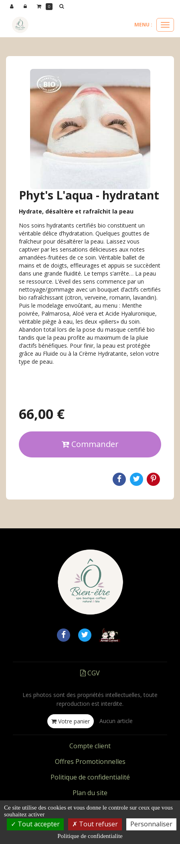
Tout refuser (95, 824)
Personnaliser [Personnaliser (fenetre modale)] (151, 824)
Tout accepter (35, 824)
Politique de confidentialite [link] (89, 836)
